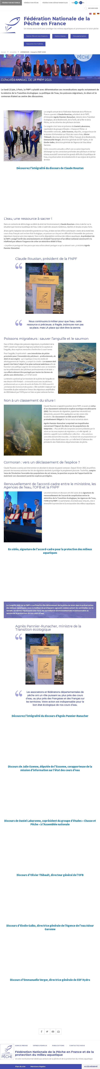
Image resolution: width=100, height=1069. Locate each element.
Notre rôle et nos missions (36, 36)
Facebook (41, 1031)
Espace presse (21, 1045)
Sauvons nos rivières (34, 44)
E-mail (53, 1031)
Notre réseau (60, 36)
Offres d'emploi (40, 1045)
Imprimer (58, 1031)
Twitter (47, 1031)
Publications (58, 1045)
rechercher (93, 8)
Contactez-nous (77, 1045)
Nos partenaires (79, 36)
